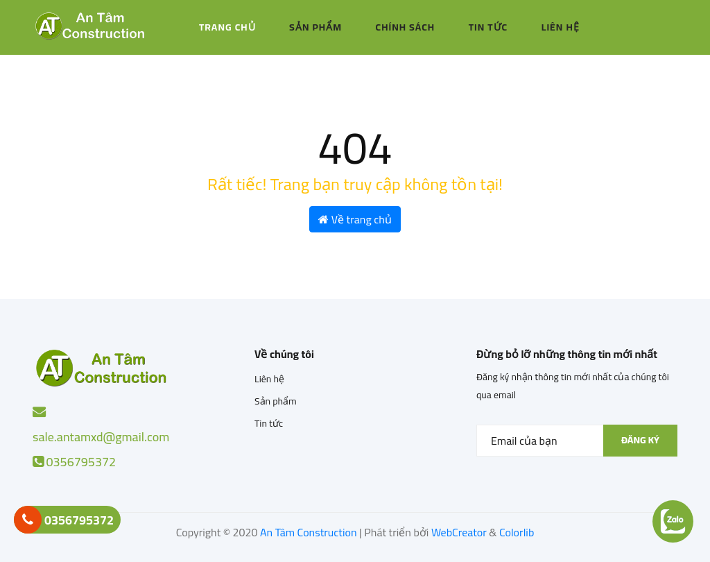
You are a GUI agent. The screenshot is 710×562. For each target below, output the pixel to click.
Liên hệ (561, 27)
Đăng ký (640, 440)
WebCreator (459, 532)
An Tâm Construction (308, 532)
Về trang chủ (355, 219)
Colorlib (516, 532)
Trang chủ (227, 27)
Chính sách (405, 27)
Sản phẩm (315, 27)
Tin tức (488, 27)
